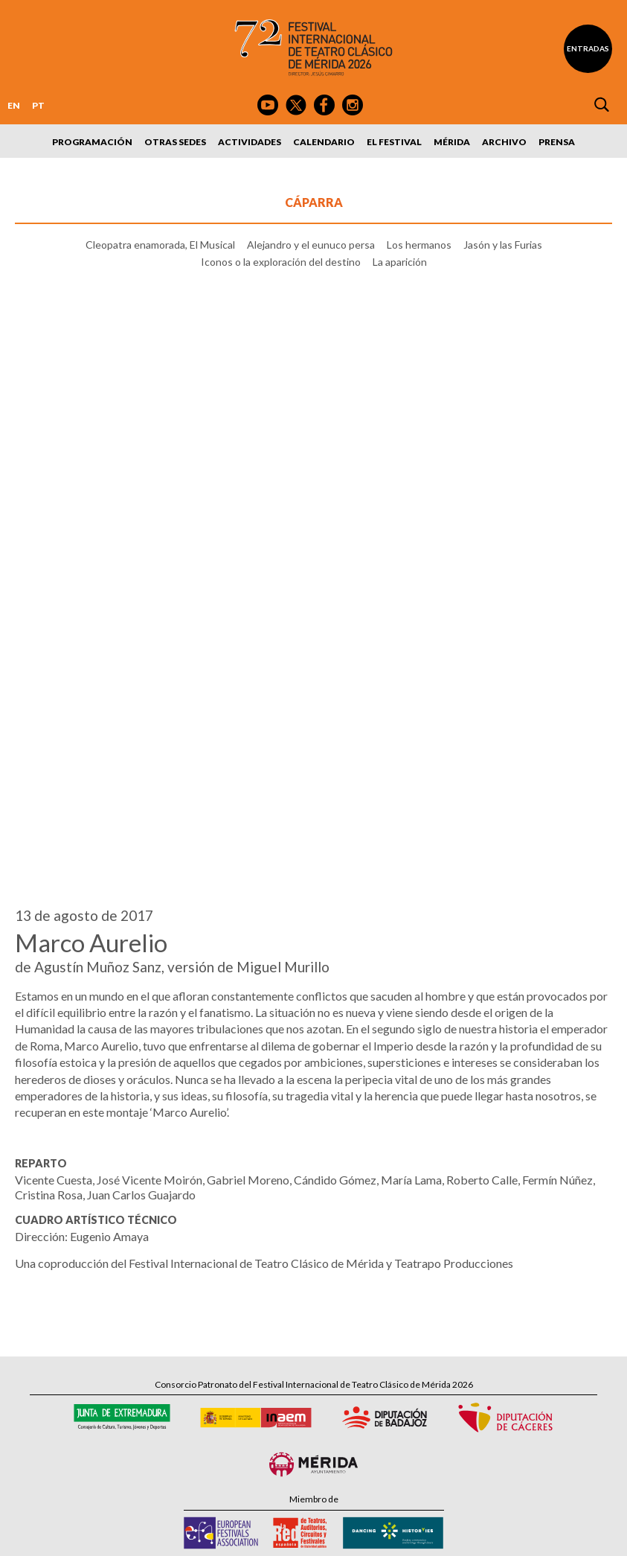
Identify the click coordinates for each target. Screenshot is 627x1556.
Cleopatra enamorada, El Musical (160, 244)
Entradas (588, 48)
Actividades (249, 141)
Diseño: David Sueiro (460, 1535)
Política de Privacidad (290, 1535)
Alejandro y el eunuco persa (311, 244)
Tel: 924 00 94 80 (246, 1366)
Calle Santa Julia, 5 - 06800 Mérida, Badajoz (313, 1352)
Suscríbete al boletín (324, 1418)
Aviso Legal (220, 1535)
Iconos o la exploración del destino (281, 262)
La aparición (400, 262)
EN (13, 105)
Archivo (504, 141)
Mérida (452, 141)
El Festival (394, 141)
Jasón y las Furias (502, 244)
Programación (92, 141)
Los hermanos (419, 244)
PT (38, 105)
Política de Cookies (376, 1535)
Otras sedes (175, 141)
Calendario (324, 141)
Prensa (556, 141)
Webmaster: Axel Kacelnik (559, 1535)
